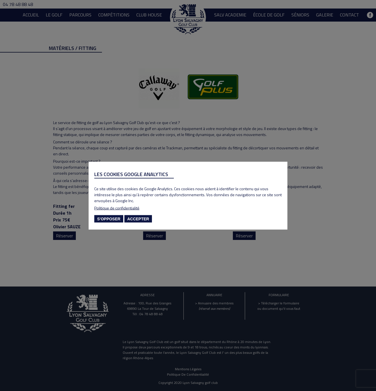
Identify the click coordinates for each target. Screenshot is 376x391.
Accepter (138, 218)
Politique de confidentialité (116, 208)
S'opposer (108, 218)
